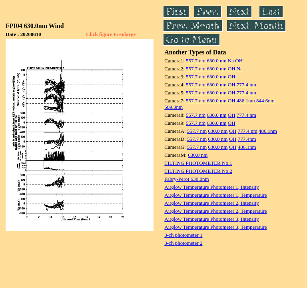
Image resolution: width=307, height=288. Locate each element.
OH (239, 61)
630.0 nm (216, 61)
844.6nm (265, 101)
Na (231, 61)
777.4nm (247, 139)
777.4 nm (246, 85)
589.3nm (173, 107)
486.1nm (246, 101)
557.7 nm (195, 61)
